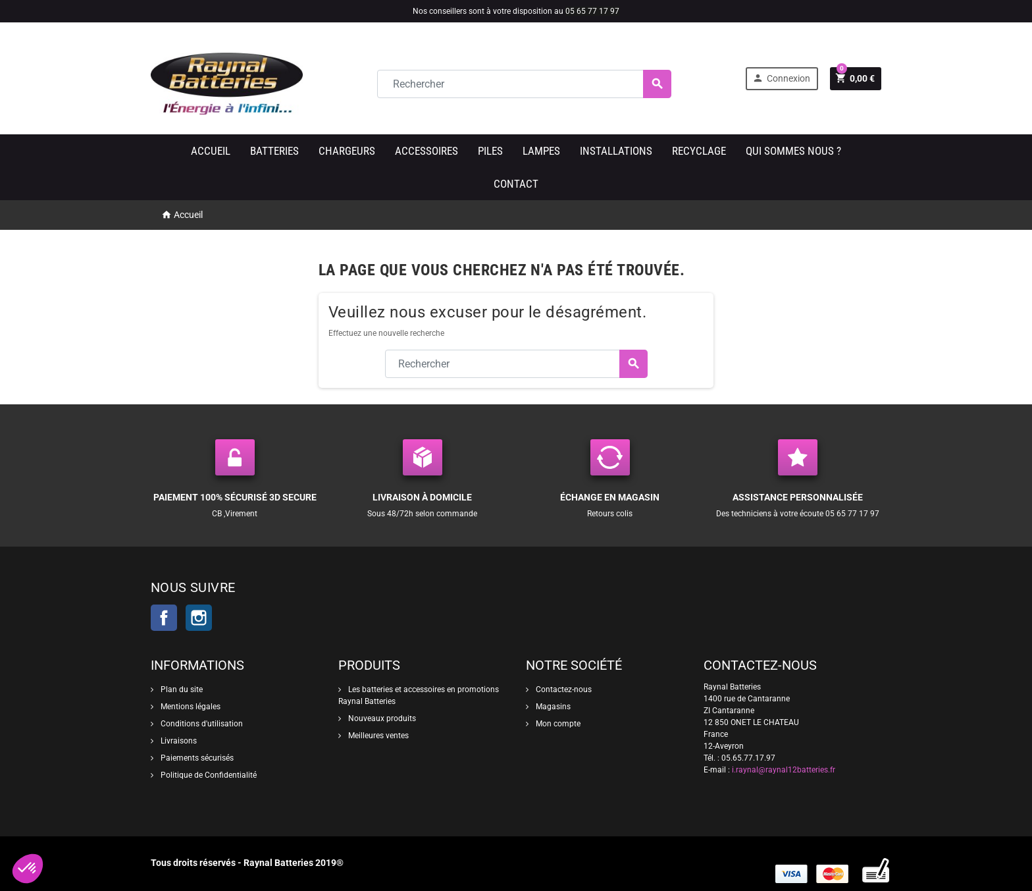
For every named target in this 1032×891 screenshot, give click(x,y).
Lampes (541, 150)
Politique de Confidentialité (208, 775)
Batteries (274, 150)
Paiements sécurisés (196, 758)
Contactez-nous (563, 689)
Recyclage (699, 150)
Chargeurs (347, 150)
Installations (616, 150)
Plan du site (181, 689)
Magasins (552, 706)
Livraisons (178, 740)
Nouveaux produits (381, 718)
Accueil (210, 150)
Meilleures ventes (377, 735)
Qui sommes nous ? (793, 150)
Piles (490, 150)
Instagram (199, 618)
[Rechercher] (524, 84)
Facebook (164, 618)
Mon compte (557, 723)
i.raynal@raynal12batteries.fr (783, 769)
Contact (516, 183)
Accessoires (426, 150)
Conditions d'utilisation (201, 723)
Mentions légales (189, 706)
